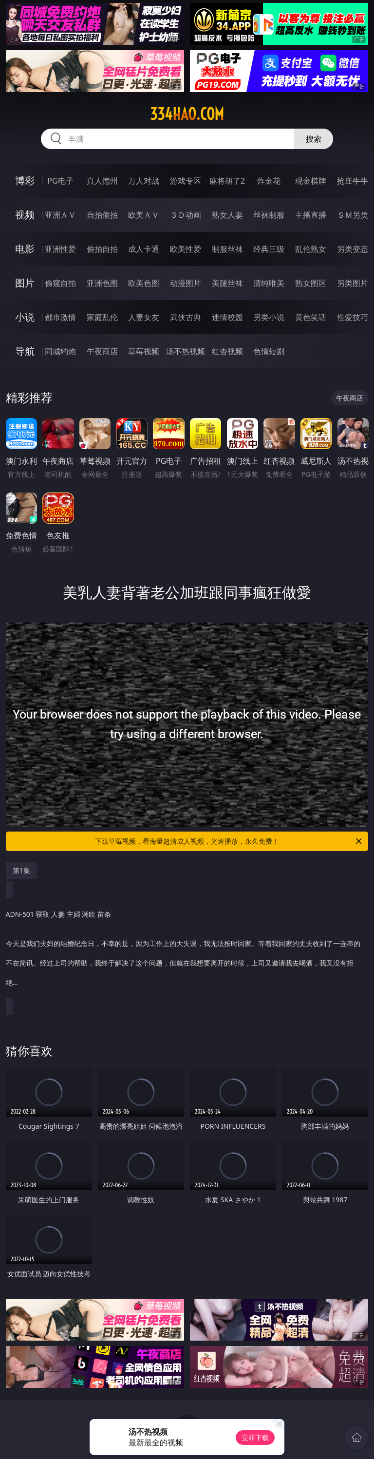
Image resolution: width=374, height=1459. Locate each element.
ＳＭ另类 (352, 214)
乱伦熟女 (310, 249)
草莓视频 (143, 351)
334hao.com (187, 114)
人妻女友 (143, 317)
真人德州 (102, 180)
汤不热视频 (185, 351)
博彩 (25, 180)
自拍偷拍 (102, 214)
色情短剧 (268, 351)
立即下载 (255, 1437)
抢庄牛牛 (352, 180)
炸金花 (268, 180)
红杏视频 (227, 351)
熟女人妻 (227, 214)
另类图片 (352, 283)
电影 (25, 248)
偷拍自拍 (102, 249)
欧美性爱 (185, 249)
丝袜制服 (268, 214)
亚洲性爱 (60, 249)
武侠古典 (185, 317)
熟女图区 (310, 283)
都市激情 (60, 317)
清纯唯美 (268, 283)
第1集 (21, 870)
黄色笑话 (310, 317)
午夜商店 (102, 351)
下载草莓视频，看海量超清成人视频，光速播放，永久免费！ (229, 841)
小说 (25, 316)
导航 (25, 351)
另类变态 (352, 249)
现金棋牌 (310, 180)
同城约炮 (60, 351)
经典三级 (268, 249)
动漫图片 (185, 283)
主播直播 (310, 214)
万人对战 (143, 180)
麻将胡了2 (227, 180)
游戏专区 (185, 180)
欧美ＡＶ (143, 214)
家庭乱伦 (102, 317)
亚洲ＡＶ (60, 214)
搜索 (313, 138)
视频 (25, 214)
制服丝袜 (227, 249)
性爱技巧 (352, 317)
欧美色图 (143, 283)
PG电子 (60, 180)
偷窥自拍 (60, 283)
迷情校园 (227, 317)
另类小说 (268, 317)
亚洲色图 (102, 283)
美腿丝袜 (227, 283)
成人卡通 (143, 249)
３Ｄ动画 (185, 214)
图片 (25, 282)
